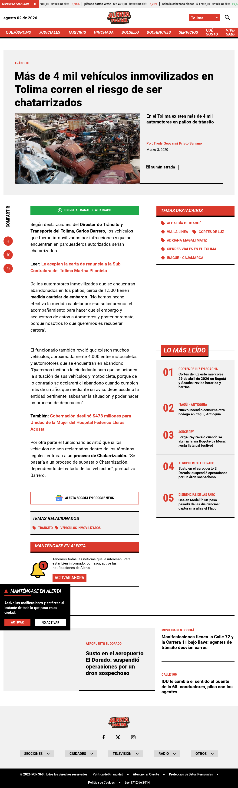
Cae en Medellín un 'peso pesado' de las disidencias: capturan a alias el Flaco (199, 504)
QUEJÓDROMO (18, 32)
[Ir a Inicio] (119, 17)
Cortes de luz (211, 232)
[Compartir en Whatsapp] (8, 268)
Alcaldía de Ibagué (184, 223)
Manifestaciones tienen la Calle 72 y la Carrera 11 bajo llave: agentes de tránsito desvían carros (198, 772)
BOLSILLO (130, 32)
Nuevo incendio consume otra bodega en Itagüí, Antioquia (201, 412)
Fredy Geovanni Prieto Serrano (178, 143)
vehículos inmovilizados (78, 528)
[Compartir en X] (8, 254)
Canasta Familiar (15, 4)
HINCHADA (104, 32)
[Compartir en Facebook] (8, 241)
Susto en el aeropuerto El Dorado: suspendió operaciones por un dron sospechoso (202, 472)
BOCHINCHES (159, 32)
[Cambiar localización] (204, 17)
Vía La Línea (177, 232)
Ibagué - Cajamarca (185, 258)
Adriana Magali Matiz (187, 240)
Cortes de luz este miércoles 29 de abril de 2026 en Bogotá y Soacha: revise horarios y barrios (202, 380)
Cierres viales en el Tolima (191, 249)
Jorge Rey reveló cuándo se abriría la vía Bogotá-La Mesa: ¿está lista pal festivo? (202, 441)
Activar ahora (69, 578)
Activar (17, 622)
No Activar (50, 622)
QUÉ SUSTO (212, 32)
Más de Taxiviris (38, 744)
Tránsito (43, 528)
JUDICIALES (49, 32)
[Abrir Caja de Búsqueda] (227, 17)
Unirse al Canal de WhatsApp (84, 210)
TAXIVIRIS (77, 32)
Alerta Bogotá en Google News (84, 498)
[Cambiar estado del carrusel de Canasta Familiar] (35, 4)
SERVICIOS (188, 32)
